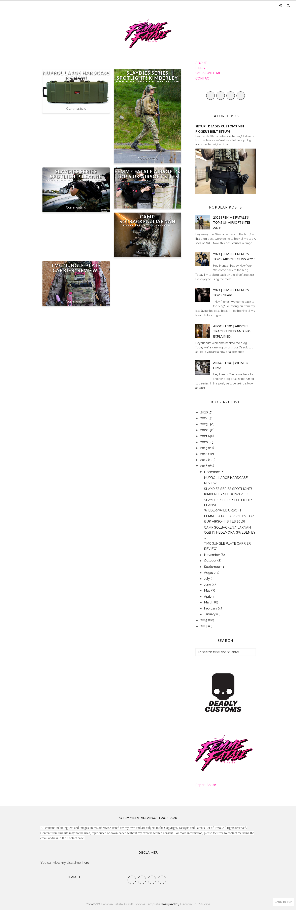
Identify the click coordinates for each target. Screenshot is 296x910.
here (86, 863)
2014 (204, 626)
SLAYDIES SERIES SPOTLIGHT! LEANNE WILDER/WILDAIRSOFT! (76, 176)
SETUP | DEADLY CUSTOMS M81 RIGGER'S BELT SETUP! (219, 128)
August (210, 572)
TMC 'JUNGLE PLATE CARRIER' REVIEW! (76, 268)
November (212, 555)
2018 (204, 454)
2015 (204, 620)
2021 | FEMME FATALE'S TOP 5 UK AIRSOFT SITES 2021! (231, 222)
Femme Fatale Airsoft (117, 904)
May (207, 590)
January (210, 614)
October (210, 561)
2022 (204, 430)
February (211, 608)
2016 (204, 466)
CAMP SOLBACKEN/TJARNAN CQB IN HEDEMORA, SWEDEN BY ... (229, 533)
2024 (204, 418)
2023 (204, 424)
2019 (204, 448)
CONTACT (203, 78)
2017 (204, 460)
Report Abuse (205, 785)
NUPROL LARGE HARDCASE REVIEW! (75, 75)
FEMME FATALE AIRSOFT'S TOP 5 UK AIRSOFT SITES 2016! (147, 176)
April (207, 596)
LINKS (200, 68)
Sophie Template (147, 904)
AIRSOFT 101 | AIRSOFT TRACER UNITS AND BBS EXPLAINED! (232, 331)
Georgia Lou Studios (195, 904)
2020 (204, 442)
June (208, 584)
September (213, 567)
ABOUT (201, 63)
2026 (204, 412)
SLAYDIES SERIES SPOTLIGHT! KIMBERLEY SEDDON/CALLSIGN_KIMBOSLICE (147, 80)
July (207, 578)
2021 (204, 436)
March (209, 602)
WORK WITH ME (208, 73)
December (212, 472)
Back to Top (283, 902)
